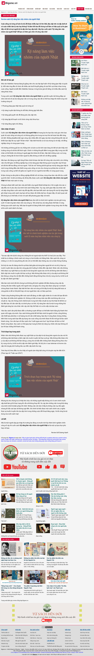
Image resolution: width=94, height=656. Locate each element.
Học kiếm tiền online (85, 638)
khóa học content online (60, 438)
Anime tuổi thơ (69, 641)
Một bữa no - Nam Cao (36, 638)
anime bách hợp (57, 439)
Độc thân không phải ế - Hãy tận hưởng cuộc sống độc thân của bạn (59, 496)
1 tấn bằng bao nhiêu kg (45, 439)
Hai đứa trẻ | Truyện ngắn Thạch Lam (85, 78)
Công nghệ (30, 9)
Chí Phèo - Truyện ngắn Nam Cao (85, 62)
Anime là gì (68, 632)
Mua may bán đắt (84, 641)
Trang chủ (21, 9)
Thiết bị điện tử (5, 632)
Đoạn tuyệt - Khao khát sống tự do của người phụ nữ (58, 526)
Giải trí (73, 9)
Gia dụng (52, 9)
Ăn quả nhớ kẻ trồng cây (71, 646)
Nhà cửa (59, 9)
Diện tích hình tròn (85, 646)
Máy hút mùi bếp (51, 632)
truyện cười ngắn (10, 439)
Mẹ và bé (45, 9)
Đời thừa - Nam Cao (35, 635)
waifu (2, 439)
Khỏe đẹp (38, 9)
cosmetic (19, 441)
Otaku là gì (68, 638)
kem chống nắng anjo (38, 441)
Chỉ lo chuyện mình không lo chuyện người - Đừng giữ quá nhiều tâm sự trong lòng (24, 481)
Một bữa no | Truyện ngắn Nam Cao (85, 70)
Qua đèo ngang (40, 646)
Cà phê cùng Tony (69, 643)
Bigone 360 (88, 9)
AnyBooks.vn (51, 643)
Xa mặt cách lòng (84, 643)
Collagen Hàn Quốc (20, 632)
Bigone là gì (4, 638)
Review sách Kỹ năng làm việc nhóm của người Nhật (32, 12)
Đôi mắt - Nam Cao (35, 643)
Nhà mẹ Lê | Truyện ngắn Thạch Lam (85, 86)
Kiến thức (80, 9)
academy (49, 438)
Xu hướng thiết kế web (7, 635)
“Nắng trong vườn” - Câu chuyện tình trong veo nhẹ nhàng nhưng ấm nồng (11, 588)
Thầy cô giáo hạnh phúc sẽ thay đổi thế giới (34, 438)
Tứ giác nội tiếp (5, 646)
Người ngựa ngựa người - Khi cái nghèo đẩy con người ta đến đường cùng (58, 511)
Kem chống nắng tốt (20, 646)
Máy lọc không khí (51, 638)
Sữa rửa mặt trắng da (21, 635)
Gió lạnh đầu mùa (84, 635)
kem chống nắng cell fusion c (53, 441)
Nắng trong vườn (34, 641)
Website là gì (4, 643)
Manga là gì (68, 635)
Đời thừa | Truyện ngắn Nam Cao (85, 94)
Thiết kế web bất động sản (54, 646)
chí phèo (35, 439)
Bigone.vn (3, 12)
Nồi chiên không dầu (52, 635)
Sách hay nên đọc (12, 12)
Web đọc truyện (5, 641)
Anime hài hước (27, 441)
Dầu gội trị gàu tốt (20, 641)
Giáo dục (66, 9)
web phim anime (27, 439)
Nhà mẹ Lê (33, 646)
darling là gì (18, 439)
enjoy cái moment (11, 441)
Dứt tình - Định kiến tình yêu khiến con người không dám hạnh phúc (24, 511)
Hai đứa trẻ (33, 632)
